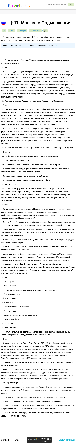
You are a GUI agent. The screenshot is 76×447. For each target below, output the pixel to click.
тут (56, 45)
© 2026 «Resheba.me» (10, 440)
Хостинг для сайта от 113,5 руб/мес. (46, 439)
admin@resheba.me (67, 440)
